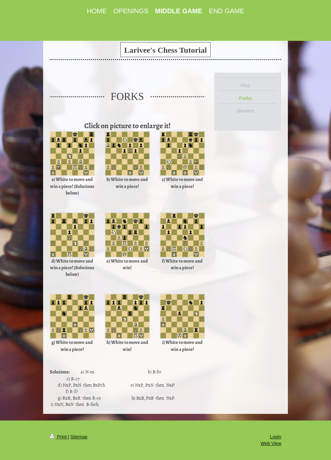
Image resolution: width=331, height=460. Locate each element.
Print (59, 436)
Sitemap (78, 436)
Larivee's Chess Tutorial (165, 50)
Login (275, 436)
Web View (270, 443)
